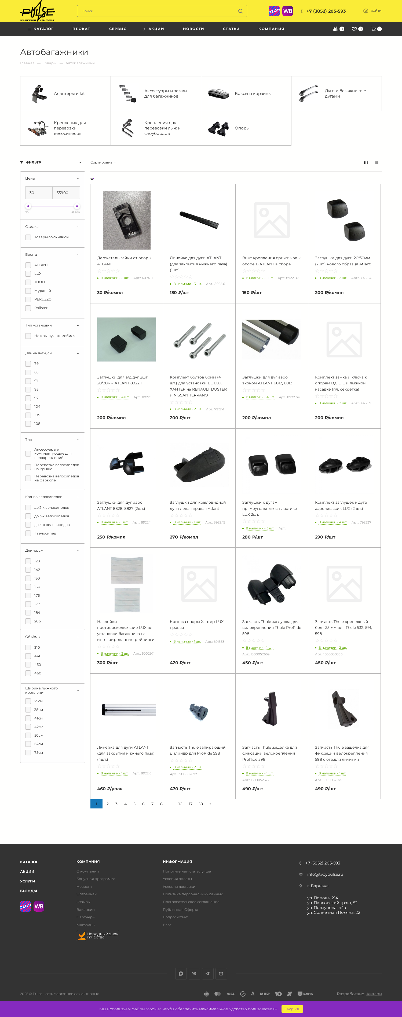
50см (34, 735)
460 (33, 673)
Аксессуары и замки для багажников (152, 93)
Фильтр (33, 162)
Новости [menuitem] (193, 29)
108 (32, 424)
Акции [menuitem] (156, 29)
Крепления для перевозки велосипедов (56, 128)
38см (34, 709)
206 (33, 621)
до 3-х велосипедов (47, 516)
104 (33, 407)
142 (32, 570)
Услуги (27, 881)
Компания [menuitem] (271, 29)
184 (32, 612)
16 (180, 803)
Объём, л (33, 636)
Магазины (85, 925)
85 (31, 372)
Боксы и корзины (240, 93)
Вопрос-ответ (175, 917)
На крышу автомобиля (50, 336)
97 (32, 398)
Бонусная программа (95, 879)
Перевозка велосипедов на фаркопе (52, 478)
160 (32, 587)
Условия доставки (179, 887)
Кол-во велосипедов (43, 497)
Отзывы (83, 902)
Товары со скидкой (47, 237)
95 (31, 389)
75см (34, 752)
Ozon (274, 11)
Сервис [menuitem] (117, 29)
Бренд (31, 254)
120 (32, 561)
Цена (30, 178)
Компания (88, 862)
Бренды (28, 891)
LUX (33, 274)
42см (34, 727)
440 (33, 656)
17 (190, 803)
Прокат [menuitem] (81, 29)
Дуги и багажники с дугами (332, 93)
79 (32, 364)
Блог (167, 925)
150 (32, 578)
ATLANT (36, 265)
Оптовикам (86, 894)
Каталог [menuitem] (44, 29)
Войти (376, 11)
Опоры (229, 128)
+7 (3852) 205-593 (326, 11)
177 (32, 604)
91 (31, 381)
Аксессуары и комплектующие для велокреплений (48, 453)
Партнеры (85, 917)
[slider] (28, 206)
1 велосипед (40, 533)
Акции (27, 871)
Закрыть (292, 1009)
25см (34, 701)
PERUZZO (38, 299)
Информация (177, 862)
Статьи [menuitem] (231, 29)
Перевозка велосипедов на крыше (52, 467)
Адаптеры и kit (56, 93)
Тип (28, 439)
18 (201, 803)
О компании (87, 871)
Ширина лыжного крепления (41, 690)
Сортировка (101, 162)
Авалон (374, 993)
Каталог (29, 862)
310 (32, 647)
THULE (35, 282)
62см (34, 744)
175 (32, 595)
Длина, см (34, 550)
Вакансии (85, 910)
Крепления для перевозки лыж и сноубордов (149, 128)
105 (32, 415)
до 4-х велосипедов (47, 525)
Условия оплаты (177, 879)
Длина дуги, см (38, 353)
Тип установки (38, 325)
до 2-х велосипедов (47, 507)
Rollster (36, 308)
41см (34, 718)
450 (33, 664)
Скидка (32, 226)
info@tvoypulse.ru (325, 874)
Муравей (38, 291)
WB (287, 11)
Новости (84, 887)
